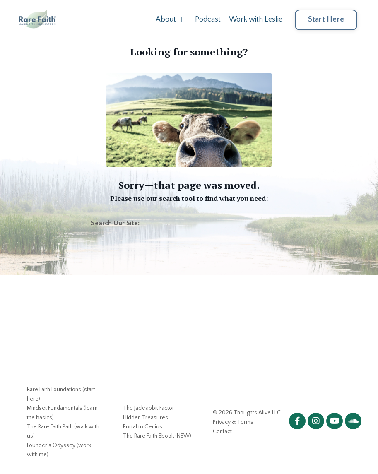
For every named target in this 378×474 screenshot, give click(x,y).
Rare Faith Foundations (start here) (61, 394)
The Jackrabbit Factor (148, 408)
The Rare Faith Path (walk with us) (63, 431)
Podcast (208, 19)
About (169, 19)
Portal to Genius (142, 426)
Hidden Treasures (145, 417)
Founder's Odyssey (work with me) (59, 450)
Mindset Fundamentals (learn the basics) (62, 413)
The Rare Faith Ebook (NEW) (157, 436)
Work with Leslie (255, 19)
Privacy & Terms (233, 422)
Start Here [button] (326, 19)
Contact (222, 431)
